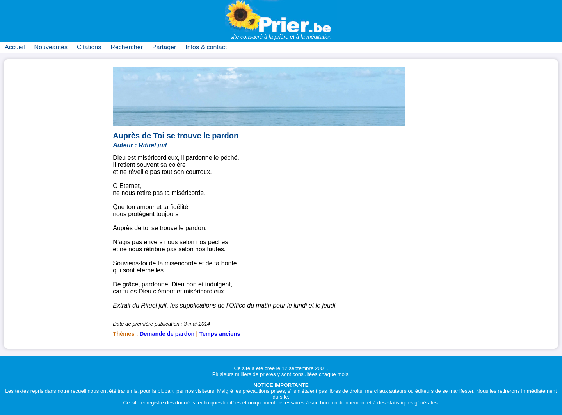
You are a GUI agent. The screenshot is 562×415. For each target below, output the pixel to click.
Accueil (15, 47)
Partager (164, 47)
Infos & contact (206, 47)
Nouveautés (51, 47)
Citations (89, 47)
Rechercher (126, 47)
